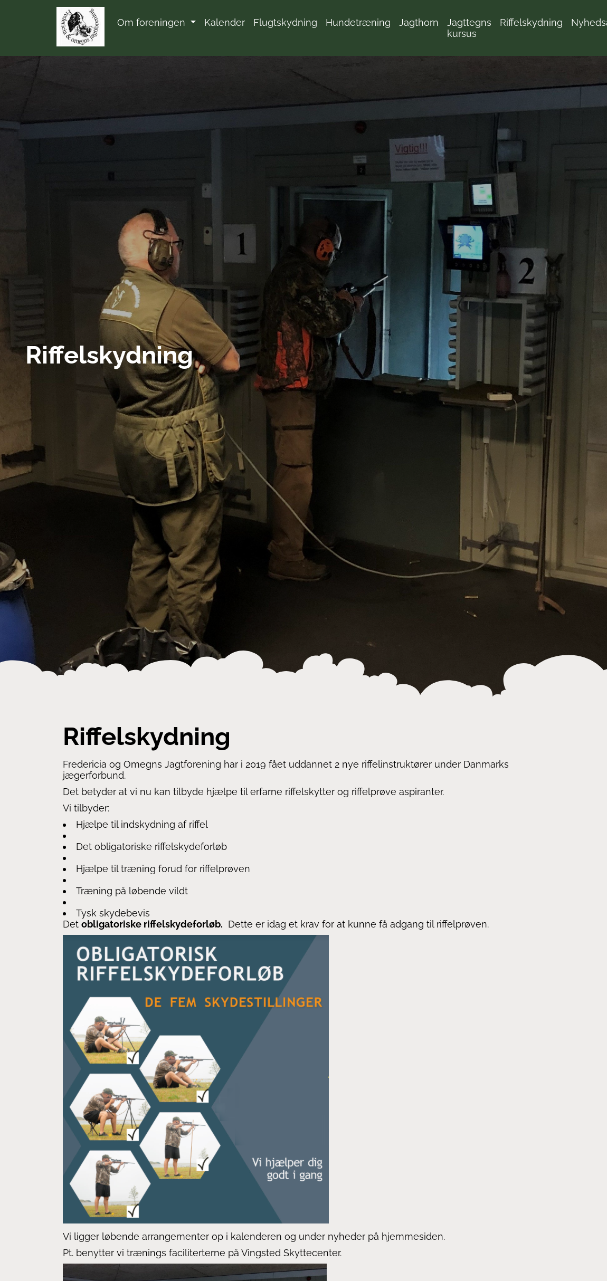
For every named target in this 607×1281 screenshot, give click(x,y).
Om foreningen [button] (152, 22)
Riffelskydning (531, 22)
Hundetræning (358, 22)
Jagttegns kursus (469, 28)
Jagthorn (419, 22)
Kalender (224, 22)
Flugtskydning (285, 22)
